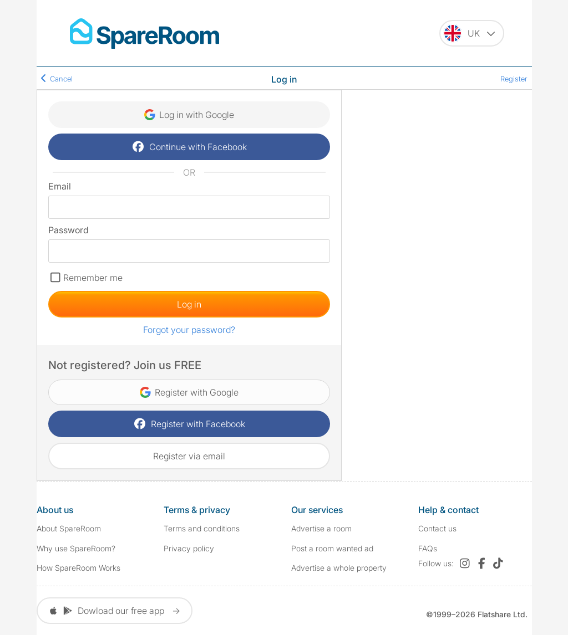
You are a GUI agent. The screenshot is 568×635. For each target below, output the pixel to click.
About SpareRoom (69, 528)
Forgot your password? (189, 329)
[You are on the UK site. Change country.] (471, 33)
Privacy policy (189, 548)
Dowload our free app (114, 610)
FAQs (427, 548)
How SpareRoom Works (78, 567)
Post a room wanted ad (332, 548)
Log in (189, 304)
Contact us (437, 528)
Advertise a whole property (339, 567)
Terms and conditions (202, 528)
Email (59, 186)
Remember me (93, 277)
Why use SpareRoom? (76, 548)
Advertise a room (321, 528)
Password (68, 229)
